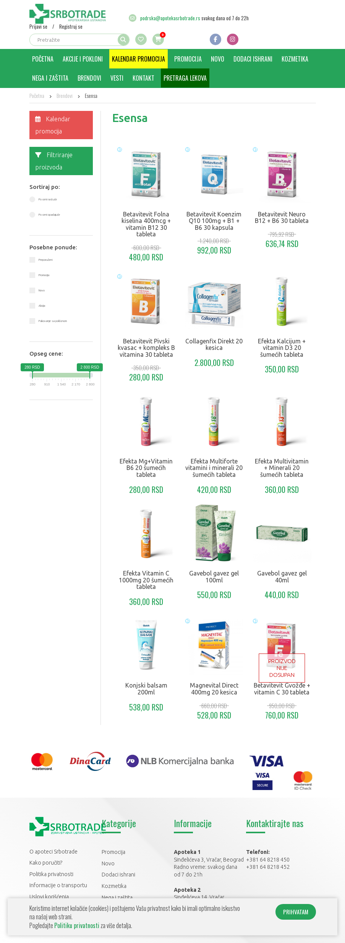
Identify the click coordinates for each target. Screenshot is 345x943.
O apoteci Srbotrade (53, 852)
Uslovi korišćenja (49, 897)
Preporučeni (45, 259)
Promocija (188, 58)
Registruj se (71, 26)
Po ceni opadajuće (49, 214)
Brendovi (89, 78)
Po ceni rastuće (48, 199)
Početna (42, 58)
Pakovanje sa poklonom (53, 320)
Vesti (116, 78)
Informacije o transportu (58, 885)
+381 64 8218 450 (268, 860)
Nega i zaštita (50, 78)
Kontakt (143, 78)
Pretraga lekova (185, 78)
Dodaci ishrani (252, 58)
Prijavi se (38, 26)
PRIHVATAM (295, 911)
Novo (217, 58)
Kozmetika (295, 58)
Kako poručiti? (45, 863)
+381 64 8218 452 (268, 867)
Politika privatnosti (51, 874)
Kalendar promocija (138, 58)
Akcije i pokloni (83, 58)
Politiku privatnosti (76, 925)
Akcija (42, 305)
